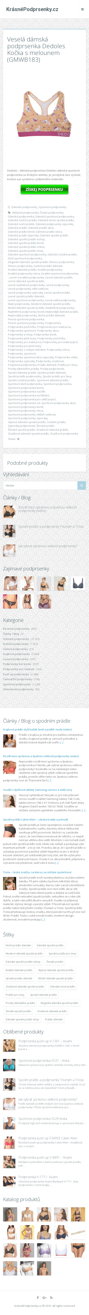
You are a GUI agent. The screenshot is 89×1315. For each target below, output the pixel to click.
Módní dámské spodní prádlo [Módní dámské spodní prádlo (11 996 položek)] (55, 978)
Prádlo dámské (47, 365)
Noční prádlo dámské (51, 315)
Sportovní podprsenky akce (58, 403)
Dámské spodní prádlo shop (25, 251)
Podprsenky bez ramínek (18, 669)
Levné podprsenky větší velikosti (28, 289)
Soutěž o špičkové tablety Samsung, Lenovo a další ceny (37, 790)
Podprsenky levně (45, 334)
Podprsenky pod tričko (51, 338)
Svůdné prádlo (56, 422)
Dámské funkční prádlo (22, 220)
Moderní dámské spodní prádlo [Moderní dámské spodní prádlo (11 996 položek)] (24, 953)
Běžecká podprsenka (25, 212)
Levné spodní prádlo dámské (26, 296)
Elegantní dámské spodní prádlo (28, 262)
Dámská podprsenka (21, 216)
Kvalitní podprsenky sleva (24, 273)
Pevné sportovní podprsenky (26, 323)
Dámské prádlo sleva (49, 231)
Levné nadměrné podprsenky (26, 285)
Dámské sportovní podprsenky (27, 254)
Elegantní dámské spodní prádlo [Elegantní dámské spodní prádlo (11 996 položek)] (59, 1003)
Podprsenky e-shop (20, 334)
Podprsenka (53, 323)
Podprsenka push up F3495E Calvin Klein (47, 1138)
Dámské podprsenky (24, 207)
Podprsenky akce (48, 330)
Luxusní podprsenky (15, 659)
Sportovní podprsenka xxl (24, 403)
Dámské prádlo (17, 228)
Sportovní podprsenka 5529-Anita (42, 1118)
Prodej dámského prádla (23, 369)
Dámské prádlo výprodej (23, 235)
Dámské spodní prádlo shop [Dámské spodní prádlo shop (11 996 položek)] (22, 1019)
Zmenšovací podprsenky (18, 689)
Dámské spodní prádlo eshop (26, 239)
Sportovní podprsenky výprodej (27, 418)
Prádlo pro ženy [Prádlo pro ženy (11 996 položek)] (15, 995)
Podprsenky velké (66, 357)
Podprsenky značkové (50, 361)
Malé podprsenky (19, 304)
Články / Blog (11, 634)
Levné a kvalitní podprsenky (26, 277)
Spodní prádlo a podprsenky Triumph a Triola (50, 526)
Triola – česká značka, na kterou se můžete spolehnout (37, 872)
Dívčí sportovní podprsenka (25, 258)
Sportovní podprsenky (52, 207)
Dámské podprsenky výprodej (54, 224)
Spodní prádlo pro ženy (57, 376)
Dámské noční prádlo (21, 224)
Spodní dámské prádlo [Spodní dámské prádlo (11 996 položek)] (43, 995)
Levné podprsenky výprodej (25, 292)
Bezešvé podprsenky (16, 629)
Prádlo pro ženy (67, 365)
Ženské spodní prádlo (21, 429)
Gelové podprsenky (15, 649)
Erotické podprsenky (16, 644)
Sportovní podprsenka (57, 384)
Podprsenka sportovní (22, 330)
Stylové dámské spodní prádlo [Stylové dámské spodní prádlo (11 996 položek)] (56, 970)
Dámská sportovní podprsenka (54, 216)
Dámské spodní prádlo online (26, 247)
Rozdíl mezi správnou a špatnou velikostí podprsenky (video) (47, 509)
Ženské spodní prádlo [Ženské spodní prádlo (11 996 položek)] (18, 1011)
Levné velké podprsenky (60, 300)
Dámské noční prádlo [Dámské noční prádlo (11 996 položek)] (62, 986)
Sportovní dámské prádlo (52, 380)
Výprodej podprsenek (21, 426)
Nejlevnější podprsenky (22, 315)
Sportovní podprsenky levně (25, 407)
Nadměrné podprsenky (60, 308)
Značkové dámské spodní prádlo (28, 433)
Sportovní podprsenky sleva (25, 410)
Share (13, 439)
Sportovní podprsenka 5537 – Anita (43, 1060)
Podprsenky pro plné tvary (24, 346)
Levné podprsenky (57, 285)
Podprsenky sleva (58, 349)
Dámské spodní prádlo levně (26, 243)
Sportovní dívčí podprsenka (25, 384)
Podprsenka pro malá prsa (54, 327)
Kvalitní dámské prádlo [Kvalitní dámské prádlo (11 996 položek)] (19, 970)
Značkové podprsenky (64, 433)
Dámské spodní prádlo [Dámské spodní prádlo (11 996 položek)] (50, 945)
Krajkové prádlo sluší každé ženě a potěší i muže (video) (37, 729)
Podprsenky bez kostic (17, 664)
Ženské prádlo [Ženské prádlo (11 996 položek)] (54, 962)
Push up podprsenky (16, 674)
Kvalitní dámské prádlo (22, 269)
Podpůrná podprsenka (22, 365)
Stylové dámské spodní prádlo (27, 422)
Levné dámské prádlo (58, 277)
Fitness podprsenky (20, 266)
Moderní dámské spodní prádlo (50, 304)
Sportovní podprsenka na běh (26, 391)
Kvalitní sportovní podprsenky (60, 273)
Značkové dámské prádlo (52, 429)
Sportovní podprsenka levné (26, 388)
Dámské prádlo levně (21, 231)
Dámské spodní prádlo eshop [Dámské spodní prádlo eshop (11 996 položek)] (23, 962)
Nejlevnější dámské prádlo (61, 312)
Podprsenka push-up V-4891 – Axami (45, 1157)
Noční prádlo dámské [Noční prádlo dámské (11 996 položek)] (18, 945)
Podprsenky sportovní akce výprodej (31, 357)
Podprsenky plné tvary (22, 338)
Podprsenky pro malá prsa (24, 342)
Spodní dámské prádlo (22, 372)
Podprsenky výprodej (21, 361)
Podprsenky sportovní (22, 353)
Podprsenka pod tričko (22, 327)
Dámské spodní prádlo (54, 235)
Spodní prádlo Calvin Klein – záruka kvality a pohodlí (35, 819)
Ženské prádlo (45, 426)
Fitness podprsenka (61, 262)
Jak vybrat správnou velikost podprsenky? (47, 546)
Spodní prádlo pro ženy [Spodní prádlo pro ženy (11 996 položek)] (62, 953)
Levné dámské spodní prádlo (26, 281)
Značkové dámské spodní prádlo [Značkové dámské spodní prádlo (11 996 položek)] (25, 986)
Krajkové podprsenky (16, 654)
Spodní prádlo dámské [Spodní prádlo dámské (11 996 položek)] (19, 978)
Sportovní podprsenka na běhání (28, 395)
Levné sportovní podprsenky (26, 300)
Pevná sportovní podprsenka (26, 319)
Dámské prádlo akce (41, 228)
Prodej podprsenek (52, 369)
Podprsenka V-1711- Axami (38, 1177)
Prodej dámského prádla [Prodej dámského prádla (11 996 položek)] (20, 1003)
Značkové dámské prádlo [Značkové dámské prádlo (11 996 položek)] (52, 1011)
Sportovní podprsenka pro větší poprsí (32, 399)
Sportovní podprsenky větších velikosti (32, 414)
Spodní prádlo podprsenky (24, 376)
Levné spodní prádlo (57, 292)
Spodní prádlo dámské (51, 372)
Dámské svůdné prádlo (62, 254)
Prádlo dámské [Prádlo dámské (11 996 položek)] (54, 1019)
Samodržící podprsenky (17, 679)
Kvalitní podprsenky (50, 269)
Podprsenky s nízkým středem (27, 349)
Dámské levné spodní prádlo (56, 220)
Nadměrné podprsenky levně (26, 312)
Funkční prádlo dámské (48, 266)
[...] (61, 742)
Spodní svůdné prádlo (22, 380)
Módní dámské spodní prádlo (26, 308)
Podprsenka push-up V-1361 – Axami (45, 1041)
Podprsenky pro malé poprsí (60, 342)
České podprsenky (51, 212)
